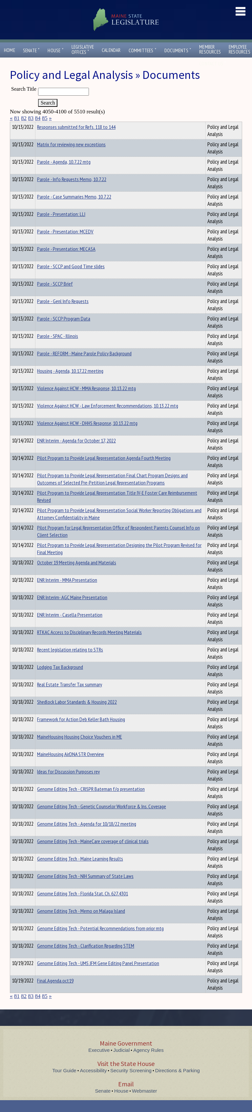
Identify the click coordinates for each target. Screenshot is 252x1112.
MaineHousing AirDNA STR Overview (70, 765)
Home (9, 50)
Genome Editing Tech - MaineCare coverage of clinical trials (93, 853)
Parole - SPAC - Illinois (57, 347)
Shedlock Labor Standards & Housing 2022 (77, 713)
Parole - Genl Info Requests (63, 313)
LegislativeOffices (83, 49)
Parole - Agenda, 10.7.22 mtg (64, 173)
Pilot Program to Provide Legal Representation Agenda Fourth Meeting (104, 469)
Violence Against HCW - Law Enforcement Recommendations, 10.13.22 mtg (107, 417)
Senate (31, 50)
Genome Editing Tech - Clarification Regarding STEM (85, 957)
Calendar (111, 50)
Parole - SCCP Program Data (63, 330)
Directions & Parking (177, 1082)
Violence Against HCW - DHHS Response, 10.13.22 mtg (87, 434)
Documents (177, 50)
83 (30, 118)
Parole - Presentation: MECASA (66, 260)
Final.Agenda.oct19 (55, 992)
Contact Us (212, 63)
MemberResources (210, 49)
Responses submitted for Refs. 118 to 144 (76, 138)
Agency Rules (148, 1062)
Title (15, 126)
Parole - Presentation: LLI (61, 225)
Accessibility (93, 1082)
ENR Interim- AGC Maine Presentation (72, 609)
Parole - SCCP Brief (55, 295)
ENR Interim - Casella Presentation (69, 626)
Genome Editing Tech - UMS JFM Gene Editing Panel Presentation (98, 975)
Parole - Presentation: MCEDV (65, 243)
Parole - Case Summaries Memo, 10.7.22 (74, 208)
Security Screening (131, 1082)
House (55, 50)
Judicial (121, 1062)
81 (17, 118)
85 (45, 118)
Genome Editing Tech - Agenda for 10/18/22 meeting (86, 835)
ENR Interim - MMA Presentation (67, 591)
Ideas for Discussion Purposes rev (68, 783)
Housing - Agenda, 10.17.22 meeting (70, 382)
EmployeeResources (239, 49)
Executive (99, 1062)
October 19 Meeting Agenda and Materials (76, 574)
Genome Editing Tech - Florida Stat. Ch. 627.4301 (82, 905)
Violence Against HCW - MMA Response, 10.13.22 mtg (86, 400)
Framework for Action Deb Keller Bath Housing (81, 731)
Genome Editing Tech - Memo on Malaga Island (81, 922)
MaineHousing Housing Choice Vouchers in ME (79, 748)
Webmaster (144, 1102)
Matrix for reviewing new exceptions (71, 156)
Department (47, 126)
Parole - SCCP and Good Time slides (71, 278)
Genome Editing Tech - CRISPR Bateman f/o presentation (91, 800)
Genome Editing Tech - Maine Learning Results (80, 870)
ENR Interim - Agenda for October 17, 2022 (76, 452)
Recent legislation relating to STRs (70, 661)
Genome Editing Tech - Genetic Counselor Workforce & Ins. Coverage (101, 818)
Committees (143, 50)
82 (24, 118)
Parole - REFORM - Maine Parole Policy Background (84, 365)
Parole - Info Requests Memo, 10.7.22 (71, 191)
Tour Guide (64, 1082)
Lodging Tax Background (60, 678)
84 (38, 118)
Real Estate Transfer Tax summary (69, 696)
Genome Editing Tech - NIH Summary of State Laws (85, 887)
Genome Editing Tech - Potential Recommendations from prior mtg (100, 940)
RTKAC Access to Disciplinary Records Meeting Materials (89, 644)
